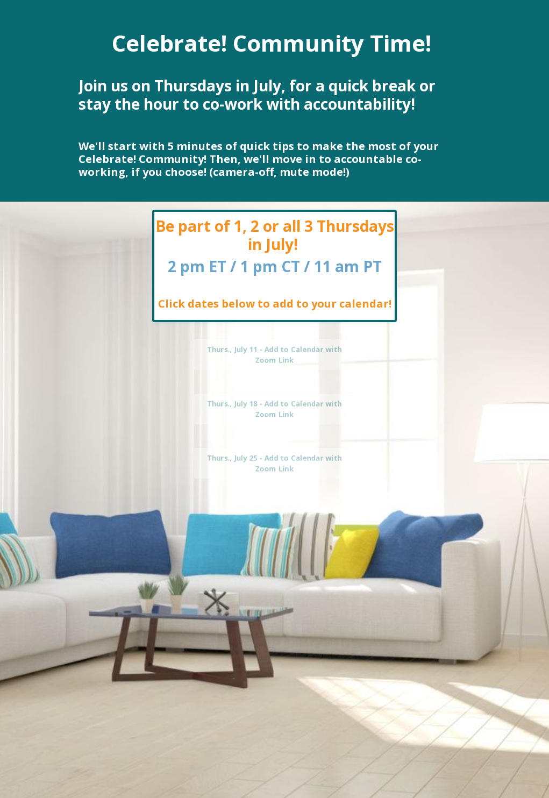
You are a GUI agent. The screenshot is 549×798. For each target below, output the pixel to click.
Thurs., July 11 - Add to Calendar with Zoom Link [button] (274, 354)
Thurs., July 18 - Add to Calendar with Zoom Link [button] (274, 408)
